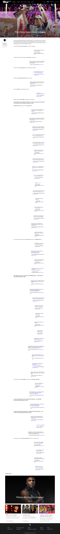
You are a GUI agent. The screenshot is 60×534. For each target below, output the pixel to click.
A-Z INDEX (41, 529)
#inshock (41, 417)
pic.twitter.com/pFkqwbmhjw (38, 72)
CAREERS (29, 527)
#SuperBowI (40, 355)
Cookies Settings (50, 529)
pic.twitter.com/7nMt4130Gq (34, 405)
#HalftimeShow (41, 298)
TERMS (48, 527)
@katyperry (35, 280)
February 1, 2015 (41, 64)
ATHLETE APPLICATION (20, 527)
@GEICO (33, 109)
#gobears (40, 392)
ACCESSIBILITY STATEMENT (32, 529)
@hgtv (36, 467)
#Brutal (43, 143)
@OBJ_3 (41, 71)
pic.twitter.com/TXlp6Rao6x (33, 393)
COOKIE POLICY (10, 529)
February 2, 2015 (38, 96)
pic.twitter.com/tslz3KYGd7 (35, 252)
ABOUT (9, 527)
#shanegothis (37, 392)
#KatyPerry (36, 259)
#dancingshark (34, 364)
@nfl (32, 356)
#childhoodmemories (37, 339)
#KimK (39, 134)
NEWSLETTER (18, 529)
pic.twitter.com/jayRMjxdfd (36, 365)
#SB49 (43, 355)
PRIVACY (41, 527)
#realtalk (32, 282)
